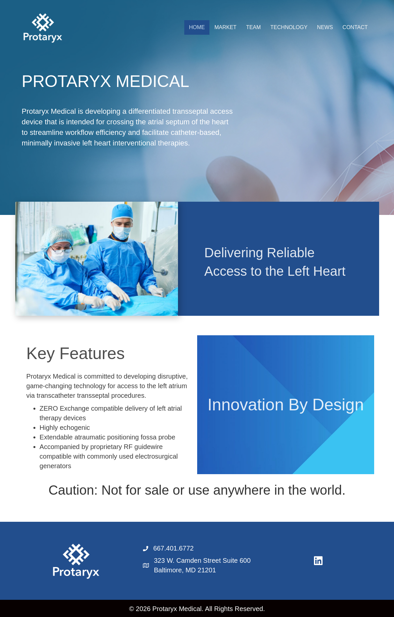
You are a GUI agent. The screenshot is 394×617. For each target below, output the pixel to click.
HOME (197, 27)
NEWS (325, 27)
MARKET (225, 27)
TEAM (253, 27)
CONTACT (355, 27)
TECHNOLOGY (288, 27)
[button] (318, 561)
